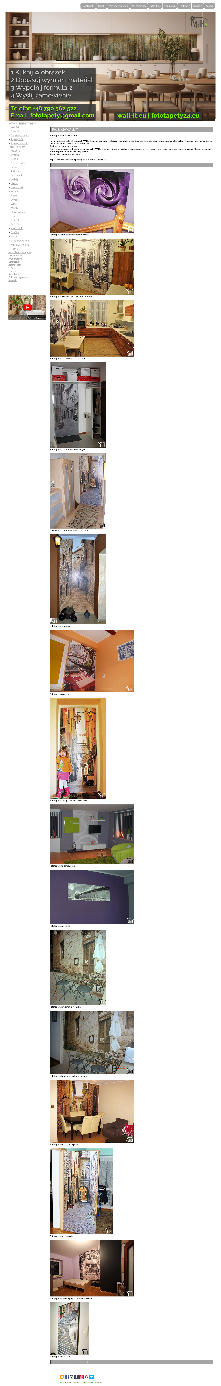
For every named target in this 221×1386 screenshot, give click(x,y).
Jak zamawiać (139, 5)
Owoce (15, 199)
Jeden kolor (17, 171)
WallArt (15, 127)
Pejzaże (15, 166)
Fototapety (88, 5)
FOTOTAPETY (16, 147)
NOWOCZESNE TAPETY (22, 123)
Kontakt (197, 5)
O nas (11, 267)
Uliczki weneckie (20, 240)
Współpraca (15, 258)
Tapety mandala (19, 143)
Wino (14, 203)
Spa (13, 216)
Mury (14, 236)
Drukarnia (13, 261)
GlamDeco (16, 131)
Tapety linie (17, 139)
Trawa (14, 191)
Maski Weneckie (20, 244)
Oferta (12, 271)
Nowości (15, 150)
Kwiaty (14, 179)
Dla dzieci (16, 224)
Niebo (14, 183)
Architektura (18, 162)
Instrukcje (155, 5)
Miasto (14, 207)
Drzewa (15, 154)
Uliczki (14, 158)
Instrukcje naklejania (19, 252)
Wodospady (17, 187)
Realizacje (184, 5)
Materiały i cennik (118, 5)
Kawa (14, 195)
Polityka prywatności (19, 277)
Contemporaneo (20, 135)
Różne (14, 248)
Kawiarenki (17, 228)
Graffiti (15, 220)
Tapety (101, 5)
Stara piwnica (18, 211)
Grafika (15, 232)
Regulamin (170, 5)
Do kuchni (16, 175)
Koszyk (209, 5)
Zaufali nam (14, 264)
